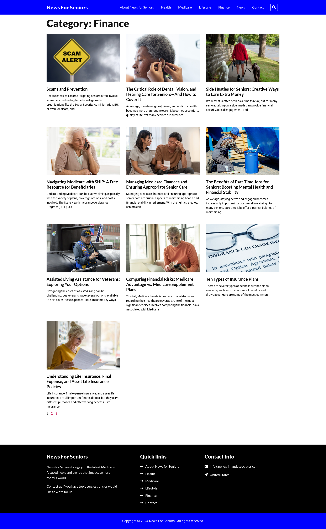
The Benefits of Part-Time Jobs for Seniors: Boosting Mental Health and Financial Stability (239, 187)
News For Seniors (67, 7)
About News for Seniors (137, 7)
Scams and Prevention (67, 89)
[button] (274, 7)
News (241, 7)
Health (166, 7)
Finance (224, 7)
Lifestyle (205, 7)
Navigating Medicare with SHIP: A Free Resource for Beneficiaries (82, 184)
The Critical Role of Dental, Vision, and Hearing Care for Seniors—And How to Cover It (161, 94)
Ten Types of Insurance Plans (232, 279)
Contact (258, 7)
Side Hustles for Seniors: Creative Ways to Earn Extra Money (242, 92)
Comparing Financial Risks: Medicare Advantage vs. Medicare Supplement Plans (160, 284)
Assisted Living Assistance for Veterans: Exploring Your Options (83, 282)
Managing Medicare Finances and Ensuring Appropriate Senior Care (157, 184)
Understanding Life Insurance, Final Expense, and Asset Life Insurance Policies (79, 381)
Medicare (185, 7)
